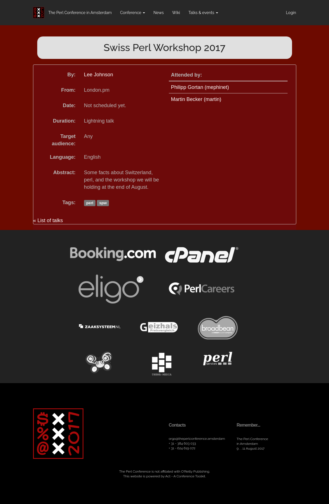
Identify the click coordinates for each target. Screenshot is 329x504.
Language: (63, 157)
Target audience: (64, 140)
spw (103, 203)
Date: (69, 105)
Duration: (64, 121)
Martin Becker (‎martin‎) (196, 99)
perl (89, 203)
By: (71, 74)
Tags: (69, 202)
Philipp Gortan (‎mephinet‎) (200, 87)
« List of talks (48, 220)
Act (167, 476)
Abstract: (64, 172)
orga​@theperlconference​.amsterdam (197, 439)
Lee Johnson (98, 74)
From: (68, 90)
